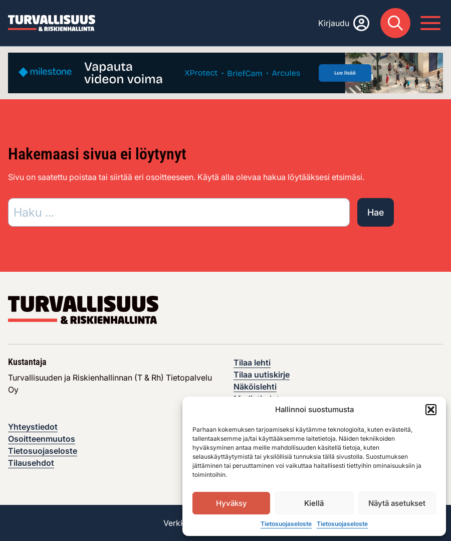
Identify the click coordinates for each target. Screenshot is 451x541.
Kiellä (314, 503)
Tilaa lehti (252, 362)
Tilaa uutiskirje (262, 375)
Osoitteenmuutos (41, 439)
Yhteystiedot (33, 427)
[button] (431, 410)
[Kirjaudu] (343, 23)
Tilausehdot (31, 463)
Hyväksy (231, 503)
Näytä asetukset (396, 503)
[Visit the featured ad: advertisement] (225, 72)
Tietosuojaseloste (286, 523)
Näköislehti (255, 387)
